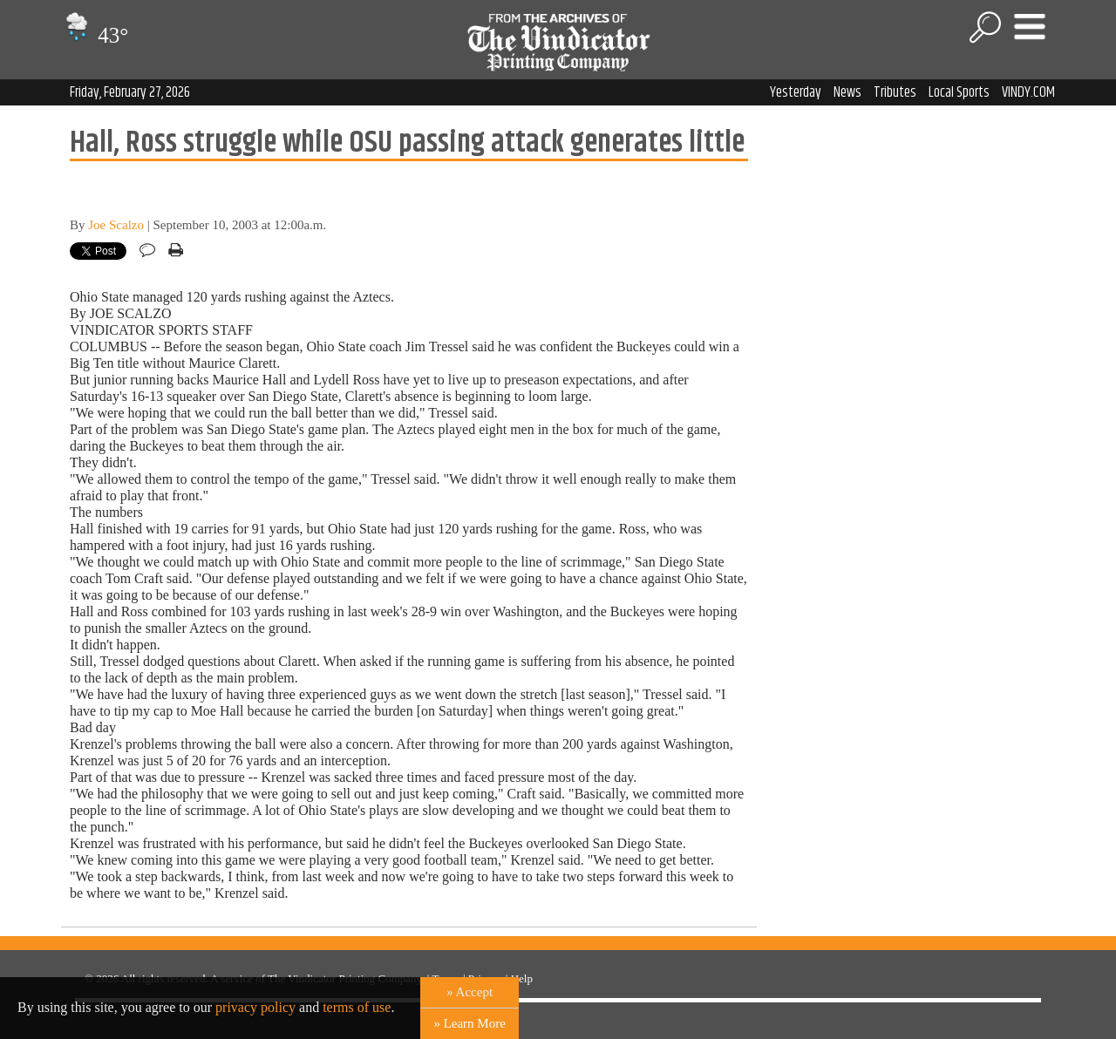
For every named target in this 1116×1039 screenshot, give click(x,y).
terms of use (357, 1007)
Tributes (895, 92)
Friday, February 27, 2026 (130, 92)
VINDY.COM (1028, 92)
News (847, 92)
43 (94, 35)
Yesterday (795, 92)
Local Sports (959, 92)
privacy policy (255, 1007)
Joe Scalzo (116, 225)
